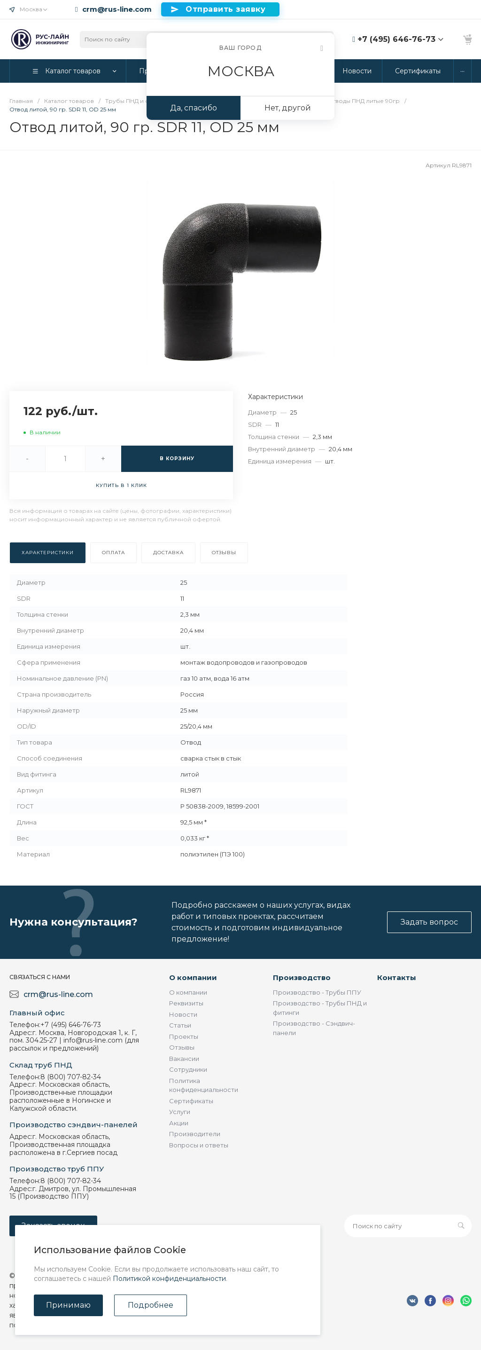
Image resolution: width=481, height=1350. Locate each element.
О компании (193, 977)
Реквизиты (186, 1003)
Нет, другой (287, 107)
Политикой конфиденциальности (169, 1278)
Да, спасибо (193, 107)
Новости (183, 1014)
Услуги (179, 1111)
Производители (194, 1134)
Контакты (396, 977)
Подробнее (150, 1305)
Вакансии (184, 1058)
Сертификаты (191, 1101)
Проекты (183, 1036)
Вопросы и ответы (198, 1145)
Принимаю (68, 1305)
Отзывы (181, 1047)
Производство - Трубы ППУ (317, 992)
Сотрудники (188, 1069)
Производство (302, 977)
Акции (178, 1123)
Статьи (180, 1025)
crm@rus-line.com (117, 9)
